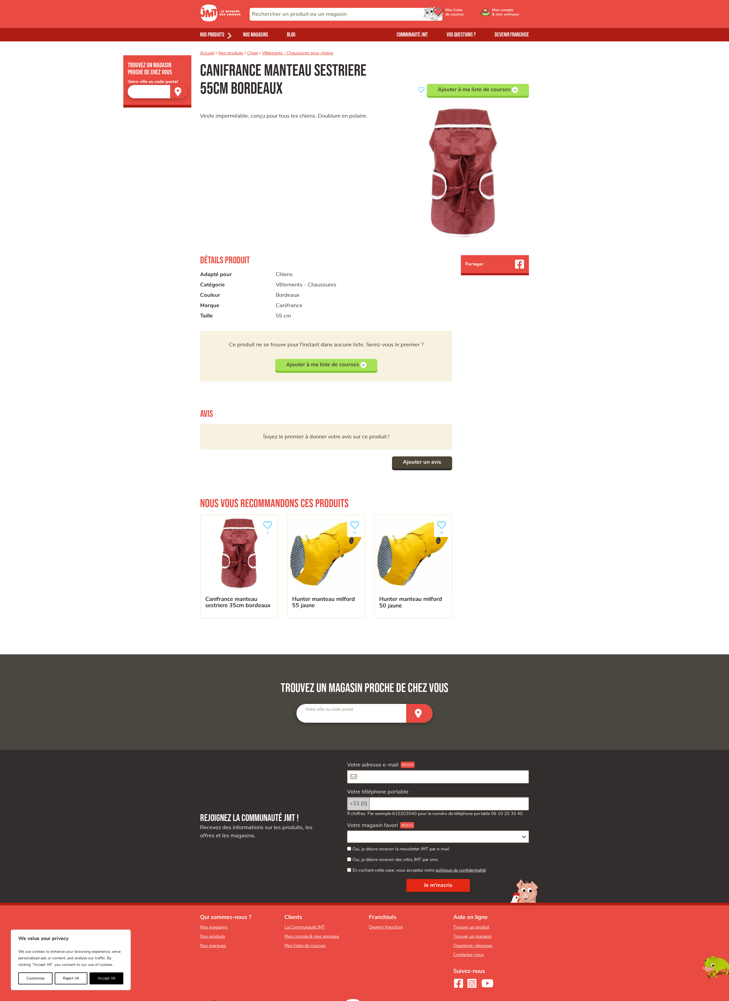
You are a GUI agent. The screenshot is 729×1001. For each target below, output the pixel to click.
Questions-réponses (472, 946)
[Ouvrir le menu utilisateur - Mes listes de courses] (469, 14)
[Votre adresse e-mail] (438, 776)
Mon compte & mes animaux (311, 936)
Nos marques (213, 946)
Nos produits (230, 53)
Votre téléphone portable (378, 792)
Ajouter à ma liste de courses (478, 90)
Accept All (106, 978)
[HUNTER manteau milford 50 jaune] (413, 566)
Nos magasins (255, 34)
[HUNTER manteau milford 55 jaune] (326, 566)
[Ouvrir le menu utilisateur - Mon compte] (510, 14)
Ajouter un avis (422, 462)
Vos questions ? (461, 34)
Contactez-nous (468, 955)
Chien (252, 53)
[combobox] (346, 14)
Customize (35, 978)
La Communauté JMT (304, 927)
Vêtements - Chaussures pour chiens (297, 53)
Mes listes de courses (305, 946)
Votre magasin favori (372, 825)
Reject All (71, 978)
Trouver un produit (471, 927)
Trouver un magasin (472, 936)
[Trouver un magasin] (178, 91)
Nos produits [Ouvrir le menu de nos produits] (212, 34)
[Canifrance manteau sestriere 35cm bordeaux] (239, 566)
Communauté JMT (412, 34)
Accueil (207, 53)
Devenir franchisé (512, 34)
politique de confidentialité (461, 870)
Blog (291, 34)
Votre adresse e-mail (373, 765)
